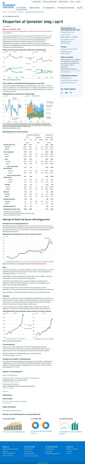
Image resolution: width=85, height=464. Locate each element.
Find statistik (21, 8)
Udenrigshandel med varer (68, 82)
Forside (5, 12)
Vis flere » (5, 391)
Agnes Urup (64, 49)
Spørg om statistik (8, 455)
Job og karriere (28, 451)
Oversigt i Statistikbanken (10, 375)
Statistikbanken (36, 1)
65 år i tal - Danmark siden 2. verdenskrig (15, 401)
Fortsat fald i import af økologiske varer (14, 427)
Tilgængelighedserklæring (52, 453)
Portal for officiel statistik (31, 456)
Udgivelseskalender (29, 453)
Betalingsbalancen (66, 78)
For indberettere (49, 8)
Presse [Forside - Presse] (72, 1)
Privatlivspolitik (49, 449)
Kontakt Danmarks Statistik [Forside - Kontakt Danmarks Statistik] (49, 1)
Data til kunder (34, 8)
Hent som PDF (66, 34)
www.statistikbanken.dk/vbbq (13, 263)
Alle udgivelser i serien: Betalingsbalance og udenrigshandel (67, 41)
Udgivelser (21, 12)
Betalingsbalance (66, 71)
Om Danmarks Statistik (66, 8)
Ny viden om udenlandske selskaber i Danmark (41, 427)
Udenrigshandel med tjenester (69, 80)
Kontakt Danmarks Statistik (10, 449)
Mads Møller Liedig (66, 51)
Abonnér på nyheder (72, 449)
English (78, 1)
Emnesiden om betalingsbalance (12, 410)
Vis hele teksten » (8, 33)
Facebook (69, 451)
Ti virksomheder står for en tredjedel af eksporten (70, 427)
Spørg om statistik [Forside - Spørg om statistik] (63, 1)
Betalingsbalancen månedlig (19, 386)
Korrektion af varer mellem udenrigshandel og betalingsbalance (21, 380)
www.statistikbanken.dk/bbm (13, 79)
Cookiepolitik (48, 451)
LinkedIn (68, 453)
